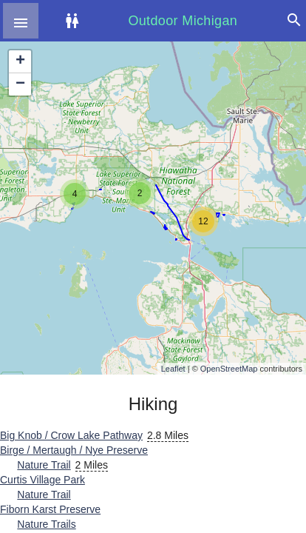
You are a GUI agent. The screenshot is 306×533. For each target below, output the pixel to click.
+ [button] (20, 61)
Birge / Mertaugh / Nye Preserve (74, 450)
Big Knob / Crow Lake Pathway (71, 435)
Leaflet (173, 368)
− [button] (20, 84)
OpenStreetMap (229, 368)
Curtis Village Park (42, 480)
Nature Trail (43, 465)
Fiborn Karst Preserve (50, 509)
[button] (20, 20)
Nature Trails (46, 524)
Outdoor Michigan (182, 20)
